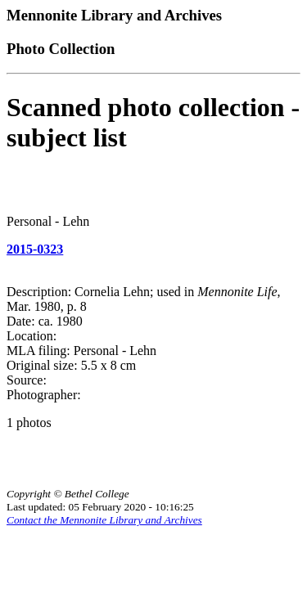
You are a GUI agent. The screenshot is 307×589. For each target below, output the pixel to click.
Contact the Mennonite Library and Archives (104, 520)
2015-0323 (35, 249)
